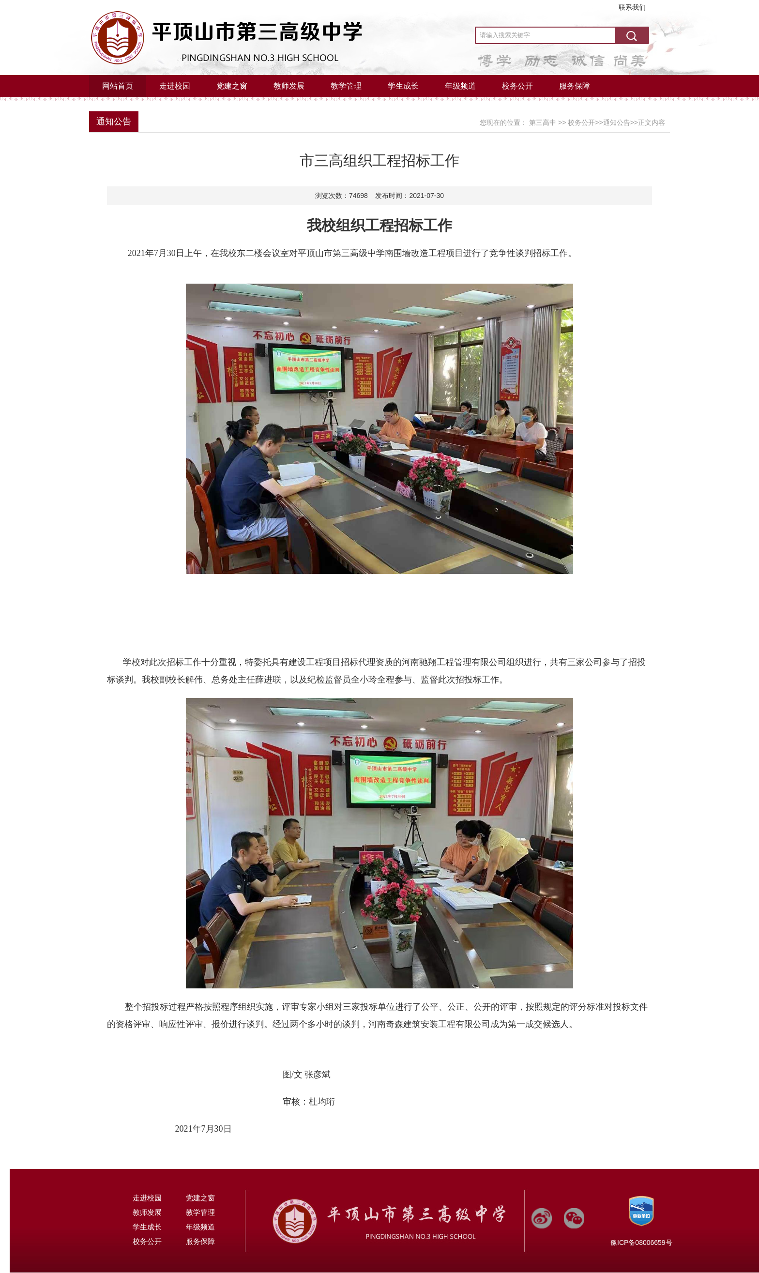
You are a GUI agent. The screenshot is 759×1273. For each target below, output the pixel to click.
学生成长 (403, 86)
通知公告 (113, 121)
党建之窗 (231, 86)
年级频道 (460, 86)
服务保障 (574, 86)
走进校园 (174, 86)
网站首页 (117, 86)
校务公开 (517, 86)
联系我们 (632, 7)
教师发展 (288, 86)
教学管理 (346, 86)
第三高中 (542, 122)
